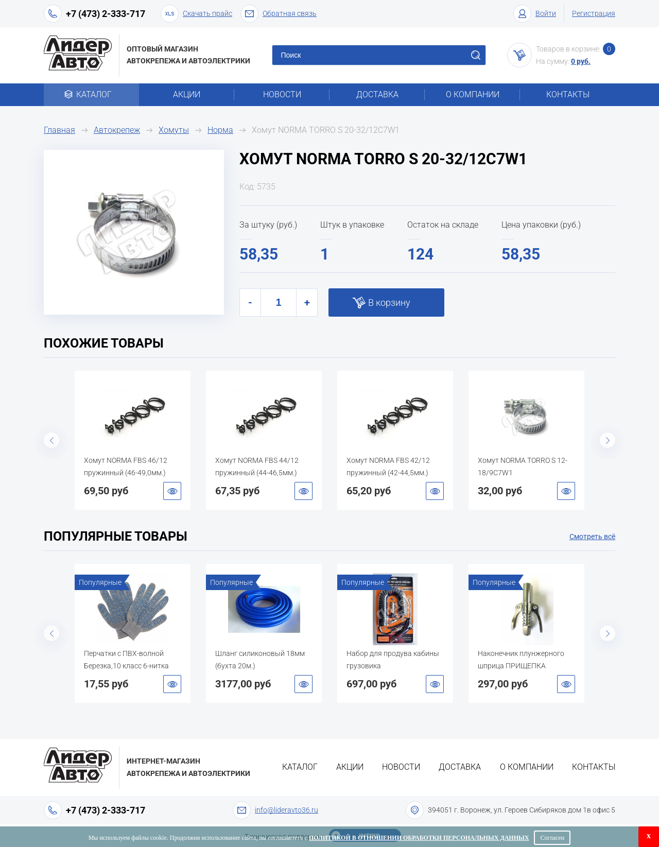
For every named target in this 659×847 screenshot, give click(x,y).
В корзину (389, 302)
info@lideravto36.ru (286, 810)
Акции (186, 94)
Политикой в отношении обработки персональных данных (419, 837)
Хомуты (174, 130)
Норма (220, 130)
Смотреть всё (592, 536)
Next (607, 440)
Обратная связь (278, 14)
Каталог (91, 94)
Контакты (567, 94)
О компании (472, 94)
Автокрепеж (117, 130)
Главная (59, 130)
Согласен (552, 837)
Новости (282, 94)
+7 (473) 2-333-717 (105, 13)
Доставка (377, 94)
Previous (51, 440)
